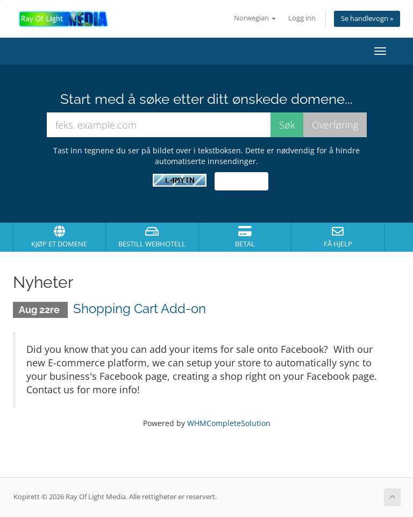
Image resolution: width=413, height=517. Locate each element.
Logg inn (302, 18)
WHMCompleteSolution (228, 423)
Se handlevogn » (367, 18)
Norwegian (255, 18)
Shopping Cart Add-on (139, 308)
